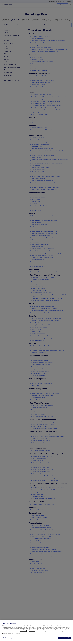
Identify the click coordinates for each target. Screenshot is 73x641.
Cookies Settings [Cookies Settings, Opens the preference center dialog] (8, 638)
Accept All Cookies (64, 638)
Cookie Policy (23, 631)
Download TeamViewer (7, 633)
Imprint (18, 633)
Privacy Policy (32, 631)
